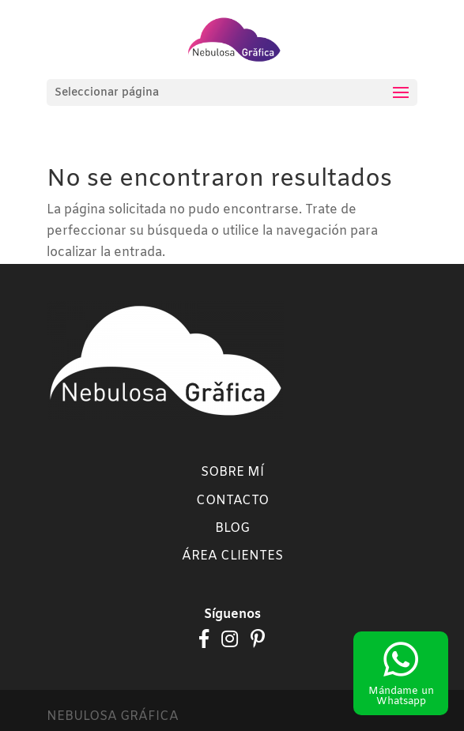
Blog (232, 528)
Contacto (232, 500)
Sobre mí (232, 472)
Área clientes (232, 556)
